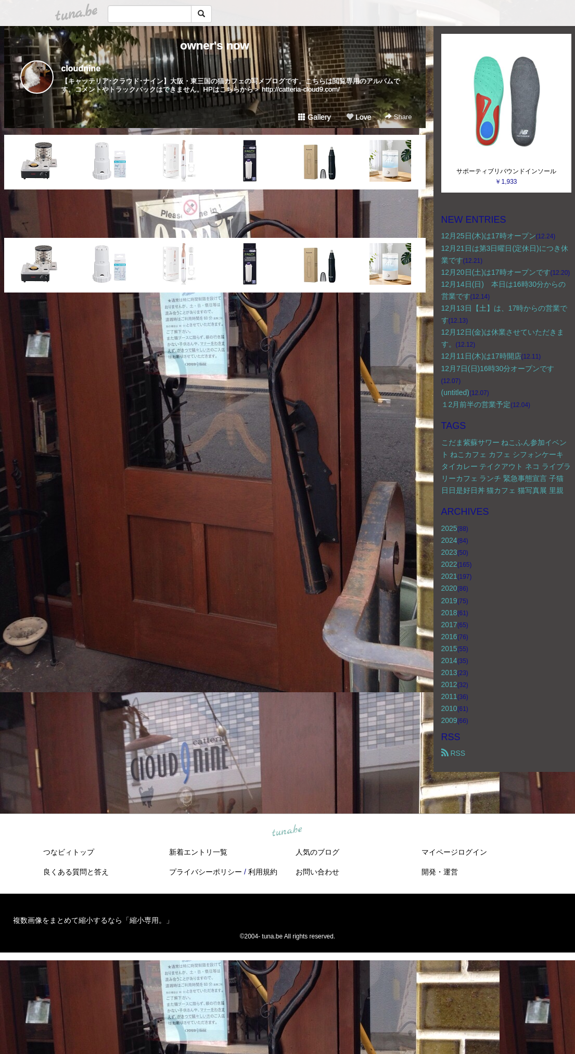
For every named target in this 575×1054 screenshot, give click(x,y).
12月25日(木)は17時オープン (488, 236)
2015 (449, 648)
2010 (449, 708)
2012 (449, 684)
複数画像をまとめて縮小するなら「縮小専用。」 (93, 920)
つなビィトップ (68, 852)
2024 (449, 540)
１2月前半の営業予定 (476, 404)
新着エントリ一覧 (198, 852)
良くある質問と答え (76, 872)
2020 (449, 588)
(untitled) (455, 392)
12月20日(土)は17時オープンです (496, 272)
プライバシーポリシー (205, 872)
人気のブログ (317, 852)
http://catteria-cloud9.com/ (301, 89)
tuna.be (287, 830)
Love (358, 117)
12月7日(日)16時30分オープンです (498, 368)
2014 (449, 660)
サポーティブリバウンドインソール (506, 171)
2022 (449, 564)
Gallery (314, 117)
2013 (449, 672)
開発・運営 (439, 872)
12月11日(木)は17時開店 (481, 356)
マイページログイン (454, 852)
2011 (449, 696)
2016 (449, 636)
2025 (449, 528)
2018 (449, 612)
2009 (449, 720)
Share (398, 117)
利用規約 (262, 872)
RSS (453, 753)
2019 (449, 600)
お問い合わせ (317, 872)
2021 (449, 576)
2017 (449, 624)
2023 (449, 552)
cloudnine (81, 68)
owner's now (214, 45)
